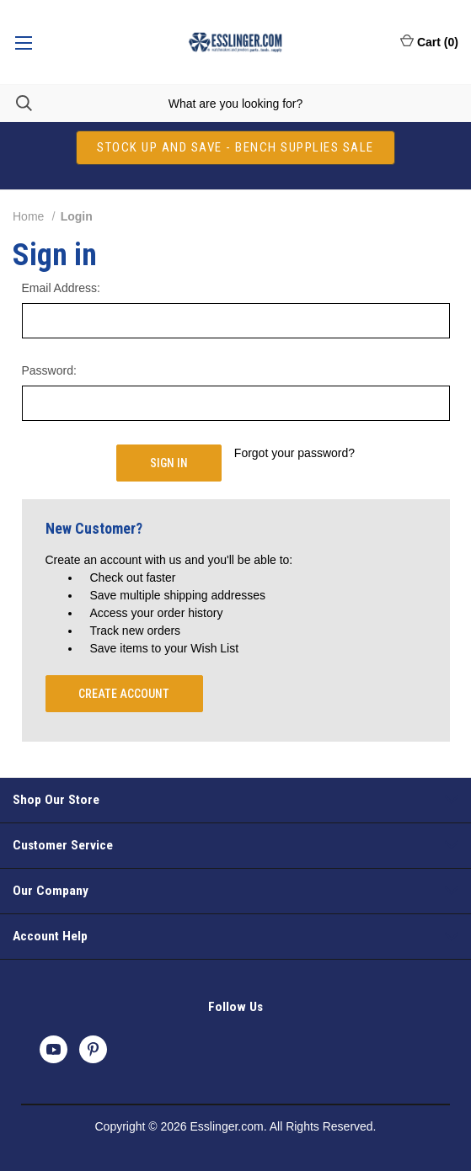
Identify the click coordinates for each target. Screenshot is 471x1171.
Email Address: (61, 288)
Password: (49, 370)
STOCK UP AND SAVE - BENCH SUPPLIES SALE (235, 147)
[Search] (16, 103)
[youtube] (53, 1049)
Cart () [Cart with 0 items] (429, 41)
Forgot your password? (294, 453)
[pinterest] (93, 1049)
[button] (235, 147)
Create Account (123, 693)
